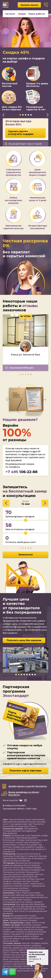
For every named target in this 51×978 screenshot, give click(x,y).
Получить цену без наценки (24, 640)
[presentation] (3, 114)
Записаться (25, 554)
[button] (20, 115)
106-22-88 (21, 472)
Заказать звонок (29, 5)
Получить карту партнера (25, 770)
